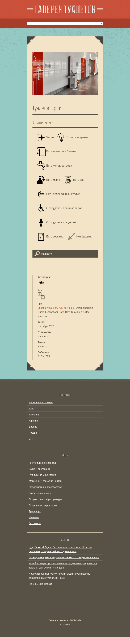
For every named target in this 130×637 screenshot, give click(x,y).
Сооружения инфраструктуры (45, 499)
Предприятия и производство (45, 487)
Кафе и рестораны (39, 469)
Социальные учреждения (43, 505)
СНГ (31, 438)
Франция (52, 307)
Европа (42, 307)
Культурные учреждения (42, 475)
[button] (94, 73)
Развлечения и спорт (41, 493)
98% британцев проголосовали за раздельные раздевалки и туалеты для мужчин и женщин (63, 565)
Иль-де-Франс (66, 307)
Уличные (34, 517)
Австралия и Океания (41, 402)
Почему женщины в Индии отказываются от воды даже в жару (64, 557)
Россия (33, 432)
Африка (33, 420)
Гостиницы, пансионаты (42, 462)
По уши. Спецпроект (40, 584)
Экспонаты (35, 523)
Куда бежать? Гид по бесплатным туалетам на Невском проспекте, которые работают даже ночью (60, 549)
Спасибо (65, 624)
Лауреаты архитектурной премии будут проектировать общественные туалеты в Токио (59, 575)
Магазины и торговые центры (45, 481)
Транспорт (35, 511)
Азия (31, 408)
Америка (34, 414)
